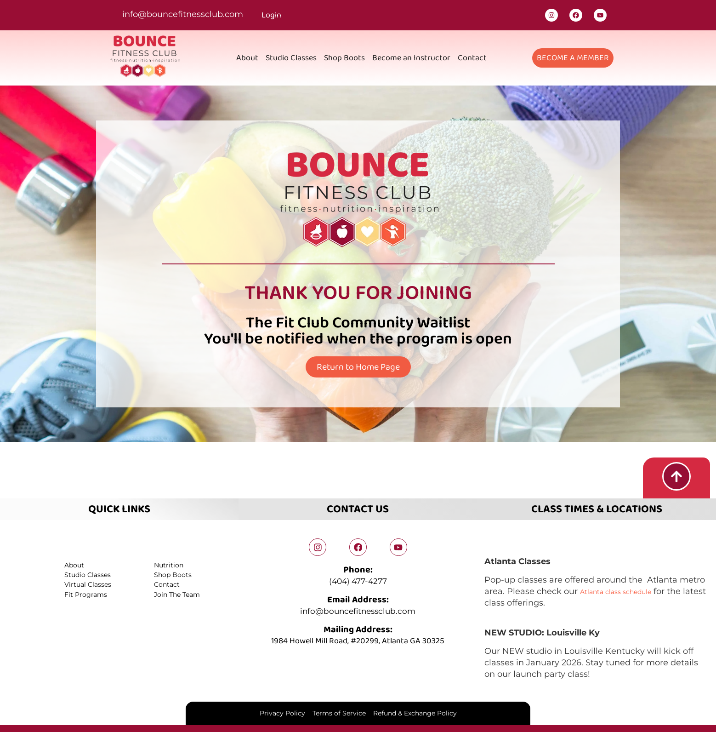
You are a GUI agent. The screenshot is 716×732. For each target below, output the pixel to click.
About (247, 57)
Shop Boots (344, 57)
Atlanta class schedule (626, 589)
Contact (472, 57)
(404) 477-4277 (358, 580)
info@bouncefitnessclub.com (182, 14)
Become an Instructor (411, 57)
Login (271, 15)
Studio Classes (291, 57)
